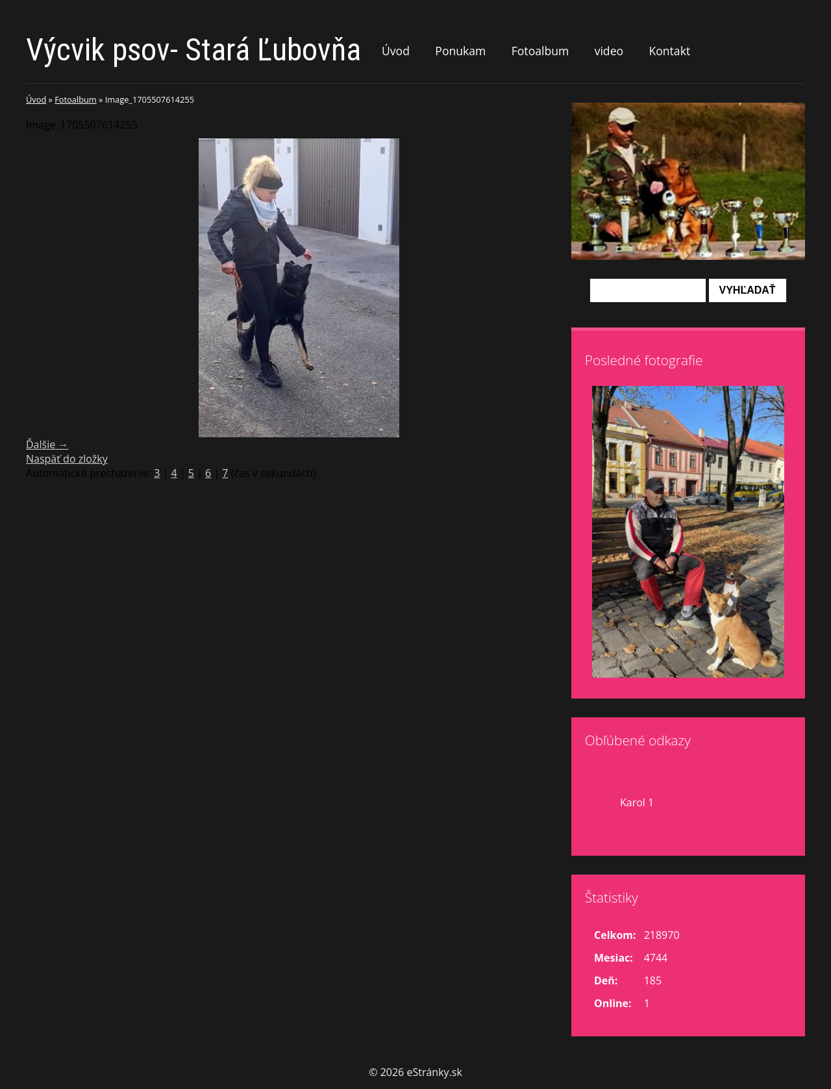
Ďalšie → (47, 444)
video (609, 50)
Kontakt (669, 50)
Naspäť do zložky (67, 459)
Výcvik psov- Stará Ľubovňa (193, 49)
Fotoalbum (540, 50)
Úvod (396, 50)
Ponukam (460, 50)
